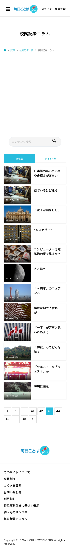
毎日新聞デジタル (15, 518)
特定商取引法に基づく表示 (21, 505)
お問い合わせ (12, 492)
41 (33, 411)
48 (24, 419)
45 (7, 419)
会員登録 (60, 8)
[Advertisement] (35, 94)
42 (41, 411)
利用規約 (9, 498)
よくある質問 (12, 485)
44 (58, 411)
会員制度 (9, 478)
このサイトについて (17, 472)
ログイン (46, 8)
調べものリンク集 (15, 512)
